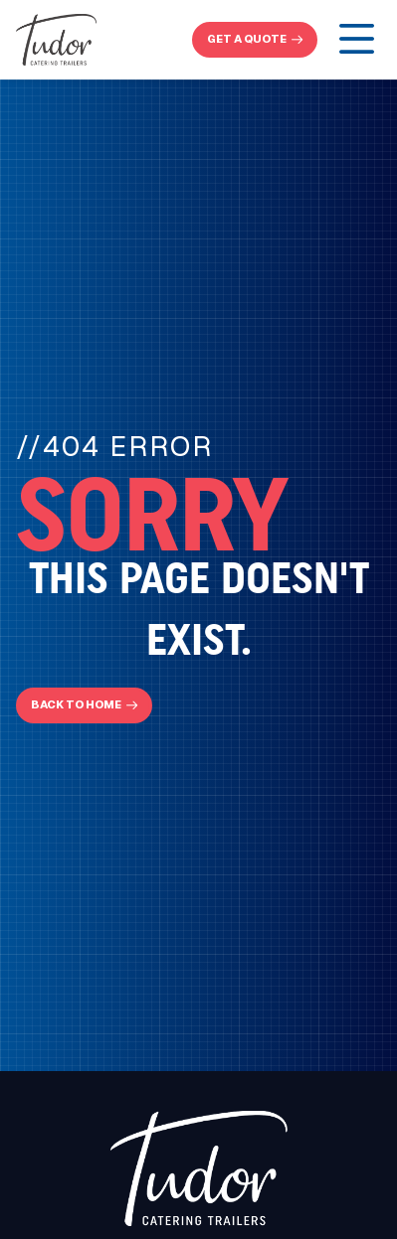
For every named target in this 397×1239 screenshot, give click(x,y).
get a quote (247, 39)
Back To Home (76, 704)
